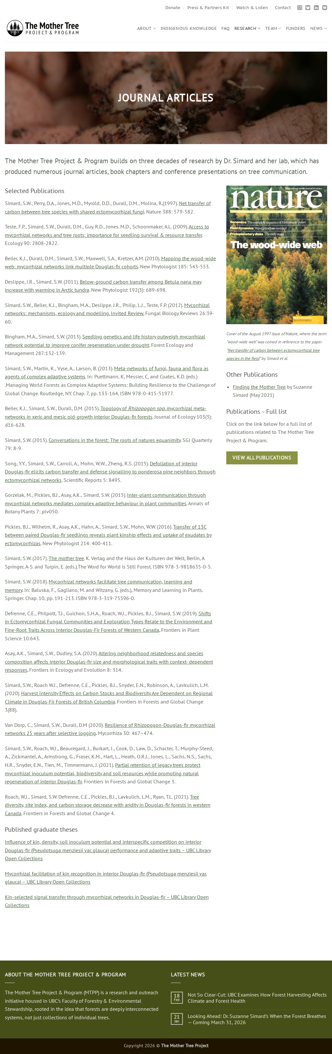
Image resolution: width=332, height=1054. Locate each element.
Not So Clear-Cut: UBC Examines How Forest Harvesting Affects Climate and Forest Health (257, 998)
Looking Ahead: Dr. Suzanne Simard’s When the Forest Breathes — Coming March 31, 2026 (257, 1019)
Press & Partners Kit (208, 7)
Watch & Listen (252, 7)
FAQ (225, 28)
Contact (283, 7)
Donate (172, 7)
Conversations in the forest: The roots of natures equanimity (115, 440)
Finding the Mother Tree (259, 387)
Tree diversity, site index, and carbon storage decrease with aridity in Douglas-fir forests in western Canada (107, 804)
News (318, 28)
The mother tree (66, 558)
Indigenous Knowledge (188, 28)
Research (247, 28)
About (146, 28)
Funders (296, 28)
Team (273, 28)
